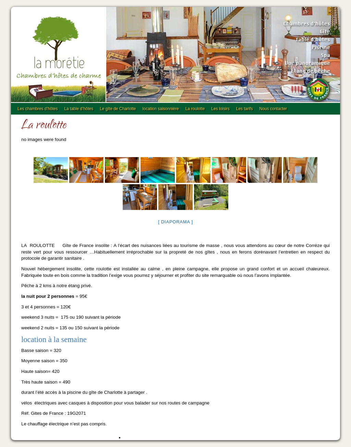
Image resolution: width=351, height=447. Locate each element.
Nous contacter (273, 108)
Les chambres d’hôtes (37, 108)
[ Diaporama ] (175, 221)
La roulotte (195, 108)
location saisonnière (161, 108)
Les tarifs (244, 108)
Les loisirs (220, 108)
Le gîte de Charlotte (118, 108)
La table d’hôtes (78, 108)
